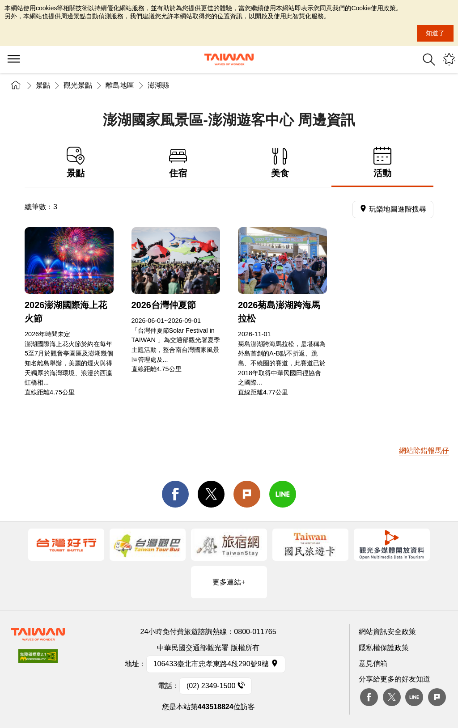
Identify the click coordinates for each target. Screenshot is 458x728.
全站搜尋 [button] (429, 59)
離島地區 (120, 85)
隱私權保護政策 (384, 648)
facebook (175, 494)
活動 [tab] (382, 162)
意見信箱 (373, 663)
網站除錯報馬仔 (424, 450)
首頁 (15, 85)
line (282, 494)
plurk (437, 697)
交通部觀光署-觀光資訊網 (229, 59)
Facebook (369, 697)
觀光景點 (78, 85)
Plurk (246, 494)
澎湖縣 (158, 85)
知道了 (435, 33)
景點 (43, 85)
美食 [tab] (280, 162)
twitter (211, 494)
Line (414, 697)
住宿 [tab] (178, 162)
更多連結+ (228, 582)
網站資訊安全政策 (387, 631)
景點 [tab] (76, 162)
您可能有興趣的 (449, 59)
